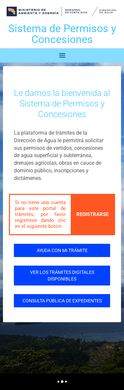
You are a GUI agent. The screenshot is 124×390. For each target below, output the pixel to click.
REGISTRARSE (92, 214)
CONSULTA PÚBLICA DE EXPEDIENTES (62, 300)
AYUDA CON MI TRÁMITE (62, 250)
